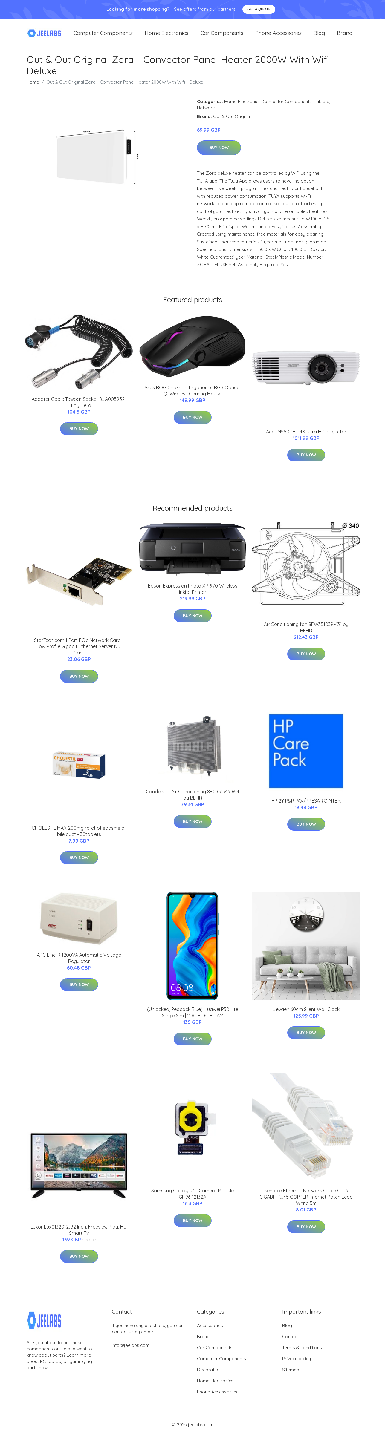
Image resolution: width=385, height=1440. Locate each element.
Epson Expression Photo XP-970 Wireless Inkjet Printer (192, 594)
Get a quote (259, 9)
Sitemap (290, 1375)
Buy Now (219, 153)
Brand (344, 35)
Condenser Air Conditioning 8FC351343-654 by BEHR (192, 800)
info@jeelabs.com (130, 1350)
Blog (319, 35)
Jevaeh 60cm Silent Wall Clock (306, 1014)
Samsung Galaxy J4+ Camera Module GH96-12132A (192, 1199)
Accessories (210, 1330)
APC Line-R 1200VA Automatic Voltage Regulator (79, 963)
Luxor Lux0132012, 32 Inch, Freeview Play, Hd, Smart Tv (78, 1235)
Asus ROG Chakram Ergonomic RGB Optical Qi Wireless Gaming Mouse (192, 395)
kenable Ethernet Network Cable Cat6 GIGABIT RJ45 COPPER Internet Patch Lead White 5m (306, 1202)
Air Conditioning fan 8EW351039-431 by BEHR (306, 632)
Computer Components (103, 35)
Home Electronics (166, 35)
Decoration (209, 1375)
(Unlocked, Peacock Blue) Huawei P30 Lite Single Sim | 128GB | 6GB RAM (192, 1017)
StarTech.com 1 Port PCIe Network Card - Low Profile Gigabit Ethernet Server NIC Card (79, 651)
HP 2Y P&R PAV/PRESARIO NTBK (306, 806)
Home (33, 87)
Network (206, 113)
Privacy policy (296, 1364)
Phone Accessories (278, 35)
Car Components (221, 35)
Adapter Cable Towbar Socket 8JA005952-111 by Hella (79, 407)
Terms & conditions (302, 1352)
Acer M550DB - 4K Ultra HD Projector (306, 437)
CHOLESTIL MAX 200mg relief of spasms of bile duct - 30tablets (79, 836)
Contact (290, 1341)
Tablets (321, 106)
